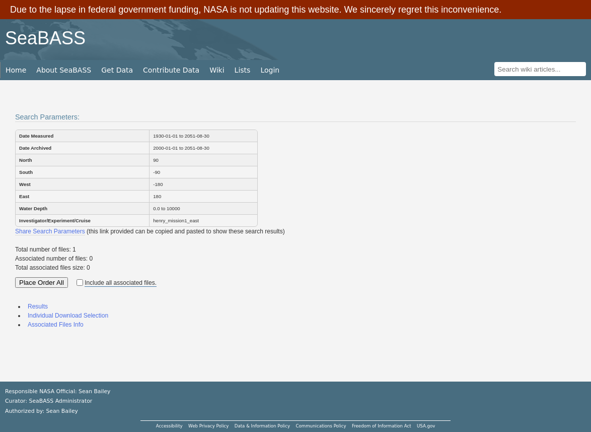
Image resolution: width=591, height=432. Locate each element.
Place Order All (41, 282)
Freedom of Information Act (381, 425)
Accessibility (169, 425)
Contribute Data (171, 70)
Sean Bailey (62, 411)
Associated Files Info (56, 324)
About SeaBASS (63, 70)
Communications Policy (321, 425)
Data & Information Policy (262, 425)
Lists (243, 70)
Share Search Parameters (50, 231)
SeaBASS (45, 38)
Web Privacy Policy (208, 425)
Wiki (216, 70)
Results (38, 306)
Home (16, 70)
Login (269, 70)
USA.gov (426, 425)
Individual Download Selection (68, 315)
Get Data (117, 70)
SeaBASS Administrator (61, 401)
